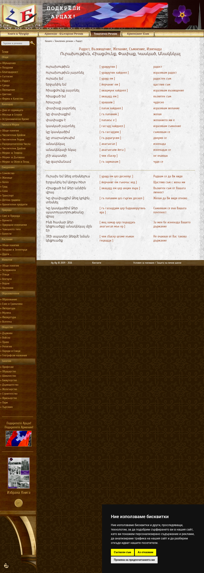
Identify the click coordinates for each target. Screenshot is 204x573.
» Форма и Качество (11, 99)
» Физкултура (8, 317)
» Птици (4, 274)
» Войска (5, 337)
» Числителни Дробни (13, 148)
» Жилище (6, 178)
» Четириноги (8, 270)
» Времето (6, 220)
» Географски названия (13, 355)
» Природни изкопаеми (13, 225)
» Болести (5, 234)
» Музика (5, 313)
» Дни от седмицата (11, 110)
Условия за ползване (143, 262)
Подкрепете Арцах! (18, 423)
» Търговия (6, 407)
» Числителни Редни (12, 139)
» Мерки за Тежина (11, 153)
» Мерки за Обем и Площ (14, 162)
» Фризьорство (8, 398)
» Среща (4, 85)
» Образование (8, 299)
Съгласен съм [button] (122, 552)
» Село (4, 191)
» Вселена (6, 322)
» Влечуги (6, 279)
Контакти (96, 262)
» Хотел (4, 182)
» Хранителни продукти (13, 204)
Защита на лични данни (169, 262)
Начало (48, 41)
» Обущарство (8, 371)
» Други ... (5, 254)
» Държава (6, 333)
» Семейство (7, 173)
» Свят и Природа (10, 216)
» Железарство (8, 389)
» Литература (7, 308)
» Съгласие (6, 76)
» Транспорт (7, 195)
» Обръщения (8, 63)
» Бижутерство (8, 380)
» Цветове (5, 94)
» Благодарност (9, 72)
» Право (4, 342)
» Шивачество (8, 376)
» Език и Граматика (11, 304)
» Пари (4, 402)
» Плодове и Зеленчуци (13, 250)
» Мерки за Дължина (12, 157)
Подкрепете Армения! (19, 427)
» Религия (6, 346)
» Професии (7, 367)
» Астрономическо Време (14, 119)
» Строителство (8, 393)
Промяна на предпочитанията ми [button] (134, 559)
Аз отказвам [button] (145, 552)
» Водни (4, 283)
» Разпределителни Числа (15, 144)
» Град (3, 186)
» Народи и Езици (10, 351)
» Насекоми (6, 288)
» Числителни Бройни (12, 135)
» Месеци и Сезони (11, 114)
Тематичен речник (64, 41)
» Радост (5, 81)
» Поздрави (6, 67)
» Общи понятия (9, 130)
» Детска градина (10, 200)
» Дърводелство (9, 385)
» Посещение (7, 90)
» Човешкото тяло (10, 229)
